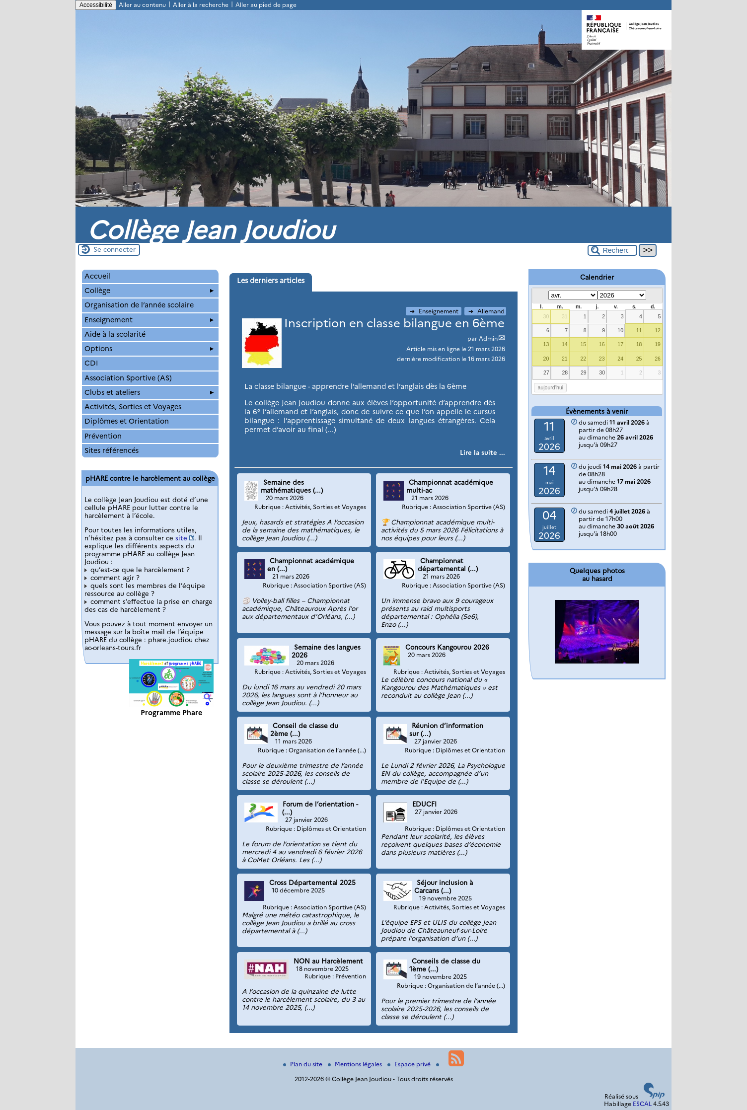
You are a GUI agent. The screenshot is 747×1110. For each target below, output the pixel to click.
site (181, 538)
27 (546, 372)
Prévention (103, 436)
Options (149, 348)
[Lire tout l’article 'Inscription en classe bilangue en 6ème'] (482, 452)
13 (546, 344)
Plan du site (303, 1064)
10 (620, 330)
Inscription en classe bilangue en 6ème (394, 323)
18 (639, 344)
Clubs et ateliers (149, 392)
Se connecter (114, 249)
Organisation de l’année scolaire (139, 304)
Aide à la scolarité (115, 334)
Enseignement (435, 311)
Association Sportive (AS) (128, 377)
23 (602, 359)
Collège (149, 290)
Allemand (486, 311)
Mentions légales (355, 1064)
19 (658, 344)
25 (639, 359)
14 (565, 344)
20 (546, 359)
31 (565, 316)
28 (565, 372)
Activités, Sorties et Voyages (132, 406)
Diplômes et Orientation (126, 421)
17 (620, 344)
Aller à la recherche (200, 4)
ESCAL (642, 1104)
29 (584, 372)
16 (602, 344)
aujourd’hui (551, 387)
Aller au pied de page (266, 4)
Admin (488, 338)
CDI (91, 363)
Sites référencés (111, 450)
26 (658, 359)
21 (565, 359)
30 (546, 316)
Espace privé (409, 1064)
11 (639, 330)
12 (658, 330)
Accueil (97, 276)
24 (620, 359)
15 (583, 344)
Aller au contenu (142, 4)
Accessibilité (95, 4)
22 (583, 359)
